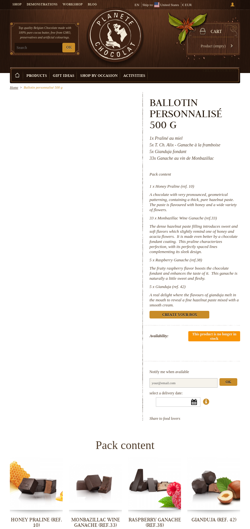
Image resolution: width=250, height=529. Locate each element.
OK (69, 47)
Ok (228, 382)
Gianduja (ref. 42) (170, 286)
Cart (216, 32)
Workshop (73, 5)
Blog (92, 5)
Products (36, 76)
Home (14, 87)
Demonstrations (42, 5)
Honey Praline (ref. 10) (175, 186)
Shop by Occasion (99, 76)
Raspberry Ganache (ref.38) (179, 260)
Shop (17, 5)
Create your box (219, 70)
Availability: (159, 336)
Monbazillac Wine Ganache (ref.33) (187, 218)
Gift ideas (63, 76)
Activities (134, 76)
